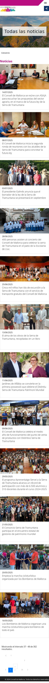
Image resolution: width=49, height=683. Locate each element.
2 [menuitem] (26, 660)
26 (23, 670)
